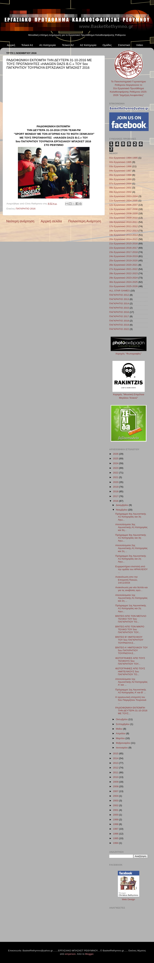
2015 (116, 753)
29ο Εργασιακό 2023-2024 (123, 277)
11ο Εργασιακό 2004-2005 (123, 200)
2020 (116, 482)
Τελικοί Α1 (27, 45)
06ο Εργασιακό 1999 (120, 179)
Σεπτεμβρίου (123, 724)
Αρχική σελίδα (51, 221)
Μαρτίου (121, 738)
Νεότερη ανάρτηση (20, 221)
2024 (116, 463)
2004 (116, 796)
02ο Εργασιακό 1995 (120, 162)
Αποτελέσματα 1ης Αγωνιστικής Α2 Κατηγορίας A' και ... (131, 682)
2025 (116, 458)
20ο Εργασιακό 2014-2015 (123, 239)
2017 (116, 496)
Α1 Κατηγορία (47, 45)
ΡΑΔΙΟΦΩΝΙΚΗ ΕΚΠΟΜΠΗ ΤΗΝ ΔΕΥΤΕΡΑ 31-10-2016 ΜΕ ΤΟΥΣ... (131, 710)
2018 (116, 491)
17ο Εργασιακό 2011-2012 (123, 226)
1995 (116, 838)
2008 (116, 786)
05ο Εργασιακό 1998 (120, 175)
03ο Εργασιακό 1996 (120, 166)
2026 (116, 454)
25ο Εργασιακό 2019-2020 (123, 260)
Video (139, 45)
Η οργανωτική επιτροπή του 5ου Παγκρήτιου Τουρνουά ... (130, 700)
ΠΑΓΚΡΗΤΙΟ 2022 (119, 329)
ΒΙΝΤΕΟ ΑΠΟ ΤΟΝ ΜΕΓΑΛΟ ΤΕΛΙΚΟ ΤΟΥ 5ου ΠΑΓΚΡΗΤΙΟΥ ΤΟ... (130, 619)
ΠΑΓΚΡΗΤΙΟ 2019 (119, 324)
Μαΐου (119, 728)
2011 (116, 772)
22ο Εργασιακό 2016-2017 (123, 247)
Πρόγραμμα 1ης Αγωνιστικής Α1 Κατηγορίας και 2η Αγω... (130, 608)
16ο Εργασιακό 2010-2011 (123, 222)
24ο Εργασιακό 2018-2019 (123, 256)
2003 (116, 800)
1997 (116, 828)
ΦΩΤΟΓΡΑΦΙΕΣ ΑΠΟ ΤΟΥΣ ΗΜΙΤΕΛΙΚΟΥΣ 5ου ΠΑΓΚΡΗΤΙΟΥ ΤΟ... (130, 671)
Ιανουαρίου (122, 747)
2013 (116, 763)
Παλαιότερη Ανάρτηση (84, 221)
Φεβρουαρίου (123, 743)
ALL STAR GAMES (119, 290)
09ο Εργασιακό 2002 (120, 192)
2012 (116, 767)
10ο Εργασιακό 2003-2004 (123, 196)
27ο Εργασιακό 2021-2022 (123, 269)
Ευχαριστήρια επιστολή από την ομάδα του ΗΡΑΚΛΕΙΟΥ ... (131, 569)
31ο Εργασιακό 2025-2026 (123, 286)
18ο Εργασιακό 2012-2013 (123, 230)
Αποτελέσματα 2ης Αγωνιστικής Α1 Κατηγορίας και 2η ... (131, 548)
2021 (116, 477)
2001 (116, 810)
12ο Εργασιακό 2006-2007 (123, 205)
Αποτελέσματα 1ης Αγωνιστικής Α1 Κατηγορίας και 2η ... (131, 598)
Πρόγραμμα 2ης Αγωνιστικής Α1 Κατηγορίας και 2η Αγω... (130, 559)
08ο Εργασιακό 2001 (120, 187)
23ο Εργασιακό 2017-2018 (123, 252)
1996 (116, 833)
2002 (116, 805)
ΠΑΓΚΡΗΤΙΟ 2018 (119, 320)
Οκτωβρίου (122, 719)
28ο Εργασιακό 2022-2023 (123, 273)
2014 (116, 758)
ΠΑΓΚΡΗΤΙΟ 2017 (119, 316)
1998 (116, 824)
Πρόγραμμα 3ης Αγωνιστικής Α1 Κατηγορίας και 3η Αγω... (130, 538)
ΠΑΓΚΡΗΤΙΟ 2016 (25, 208)
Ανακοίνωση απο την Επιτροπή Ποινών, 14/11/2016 (126, 579)
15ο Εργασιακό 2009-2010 (123, 217)
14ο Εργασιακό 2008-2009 (123, 213)
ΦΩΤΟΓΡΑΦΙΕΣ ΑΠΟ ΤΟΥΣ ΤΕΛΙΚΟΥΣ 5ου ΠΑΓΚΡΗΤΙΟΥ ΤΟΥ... (130, 661)
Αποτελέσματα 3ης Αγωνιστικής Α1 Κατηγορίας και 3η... (131, 527)
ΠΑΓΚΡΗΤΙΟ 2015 (119, 307)
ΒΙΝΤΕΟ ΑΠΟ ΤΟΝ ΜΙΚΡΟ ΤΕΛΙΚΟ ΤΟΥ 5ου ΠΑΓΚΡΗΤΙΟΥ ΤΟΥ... (129, 629)
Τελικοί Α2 (68, 45)
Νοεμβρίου (122, 509)
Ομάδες (107, 45)
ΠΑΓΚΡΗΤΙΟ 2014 (119, 303)
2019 (116, 486)
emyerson (70, 954)
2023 (116, 468)
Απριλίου (121, 733)
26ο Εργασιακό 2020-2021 (123, 264)
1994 (116, 843)
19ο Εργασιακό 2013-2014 (123, 235)
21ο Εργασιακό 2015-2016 (123, 243)
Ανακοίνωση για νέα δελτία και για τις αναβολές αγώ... (131, 589)
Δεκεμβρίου (122, 505)
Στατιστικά (124, 45)
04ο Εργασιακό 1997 (120, 170)
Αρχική (11, 45)
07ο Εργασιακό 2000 (120, 183)
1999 (116, 819)
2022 (116, 472)
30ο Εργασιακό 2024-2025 (123, 282)
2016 (116, 501)
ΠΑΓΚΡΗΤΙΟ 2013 (119, 299)
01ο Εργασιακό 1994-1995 (123, 157)
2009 (116, 781)
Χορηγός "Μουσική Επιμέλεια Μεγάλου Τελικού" (128, 394)
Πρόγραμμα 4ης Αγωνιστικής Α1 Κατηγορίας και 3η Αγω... (130, 516)
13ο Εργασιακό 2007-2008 (123, 209)
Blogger (89, 954)
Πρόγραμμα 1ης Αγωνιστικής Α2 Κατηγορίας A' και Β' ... (130, 691)
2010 (116, 777)
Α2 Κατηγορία (88, 45)
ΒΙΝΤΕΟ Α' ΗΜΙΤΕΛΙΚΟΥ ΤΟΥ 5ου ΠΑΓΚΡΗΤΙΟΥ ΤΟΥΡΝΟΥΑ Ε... (131, 650)
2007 (116, 791)
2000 (116, 814)
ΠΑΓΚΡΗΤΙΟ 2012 (119, 295)
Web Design (128, 899)
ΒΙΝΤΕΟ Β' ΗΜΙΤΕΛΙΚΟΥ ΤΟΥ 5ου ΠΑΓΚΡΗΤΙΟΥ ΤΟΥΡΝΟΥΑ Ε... (129, 640)
